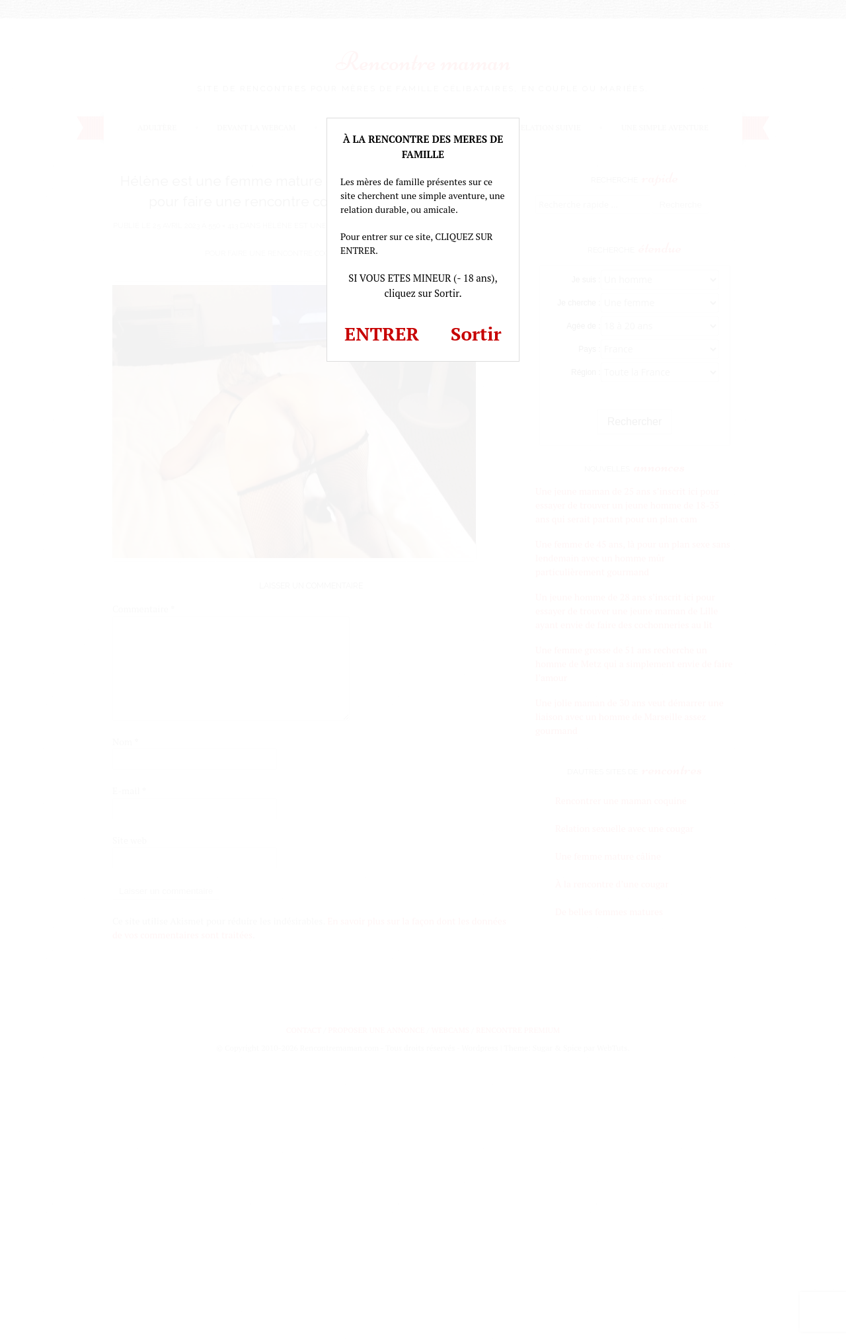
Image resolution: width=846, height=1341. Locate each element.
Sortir (476, 333)
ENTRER (381, 333)
